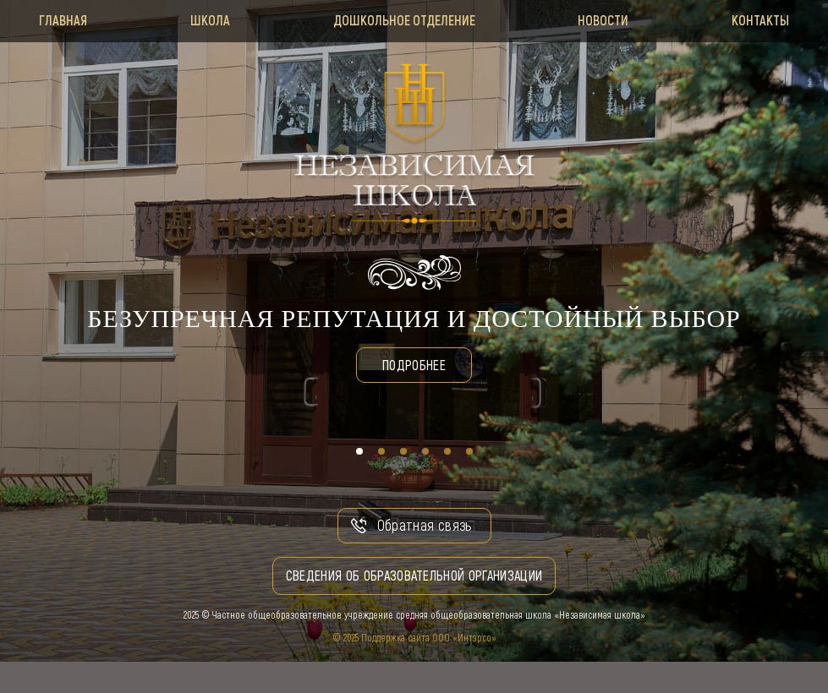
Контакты (769, 20)
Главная (54, 20)
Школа (206, 20)
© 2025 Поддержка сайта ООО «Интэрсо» (414, 638)
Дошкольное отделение (404, 20)
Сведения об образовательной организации (414, 576)
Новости (607, 20)
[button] (359, 451)
